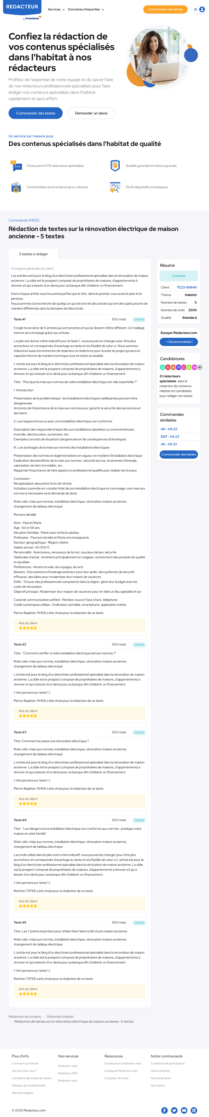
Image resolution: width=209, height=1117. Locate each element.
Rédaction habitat (60, 1016)
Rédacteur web (67, 1066)
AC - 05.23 (169, 444)
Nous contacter (160, 1071)
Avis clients (158, 1085)
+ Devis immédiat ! (179, 342)
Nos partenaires (161, 1078)
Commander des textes (35, 113)
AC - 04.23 (169, 429)
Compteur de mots (116, 1078)
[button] (198, 9)
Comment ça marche (25, 1063)
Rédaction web (67, 1080)
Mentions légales (22, 1093)
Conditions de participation (168, 1063)
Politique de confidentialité (29, 1085)
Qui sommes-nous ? (24, 1071)
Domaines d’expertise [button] (86, 9)
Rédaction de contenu (25, 1016)
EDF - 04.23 (170, 436)
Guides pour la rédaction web (122, 1063)
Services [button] (56, 9)
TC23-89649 (187, 287)
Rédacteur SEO (68, 1073)
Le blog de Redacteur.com (121, 1071)
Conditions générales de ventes (32, 1078)
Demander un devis (91, 113)
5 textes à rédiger (33, 254)
